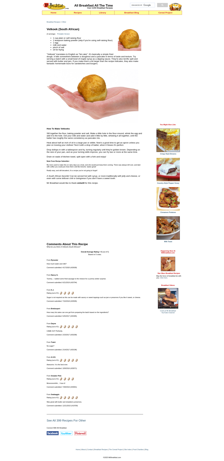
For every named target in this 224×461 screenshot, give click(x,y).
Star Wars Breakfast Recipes (169, 273)
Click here (163, 278)
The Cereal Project (116, 449)
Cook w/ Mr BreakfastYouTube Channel (168, 312)
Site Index (127, 449)
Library (102, 13)
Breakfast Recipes (53, 22)
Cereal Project (165, 13)
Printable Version (63, 34)
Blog (146, 449)
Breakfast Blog (131, 13)
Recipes (78, 13)
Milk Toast (168, 240)
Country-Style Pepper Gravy (168, 182)
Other (64, 22)
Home (53, 13)
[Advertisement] (95, 212)
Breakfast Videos (168, 285)
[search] (142, 5)
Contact (90, 449)
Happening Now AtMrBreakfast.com (168, 252)
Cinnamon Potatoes (168, 211)
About (83, 449)
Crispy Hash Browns (168, 153)
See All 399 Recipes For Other (66, 420)
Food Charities (138, 449)
